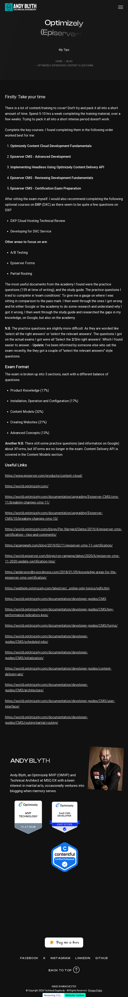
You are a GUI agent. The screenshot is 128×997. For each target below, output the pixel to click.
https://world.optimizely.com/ (26, 486)
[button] (121, 7)
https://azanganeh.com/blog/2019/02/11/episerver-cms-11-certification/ (59, 545)
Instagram (60, 958)
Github (101, 958)
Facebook (29, 958)
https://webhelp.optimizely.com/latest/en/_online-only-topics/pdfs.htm (57, 588)
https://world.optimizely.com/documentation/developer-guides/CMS (55, 599)
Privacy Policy (95, 990)
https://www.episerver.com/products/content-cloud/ (43, 476)
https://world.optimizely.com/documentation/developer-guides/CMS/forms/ (61, 626)
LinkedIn (82, 958)
